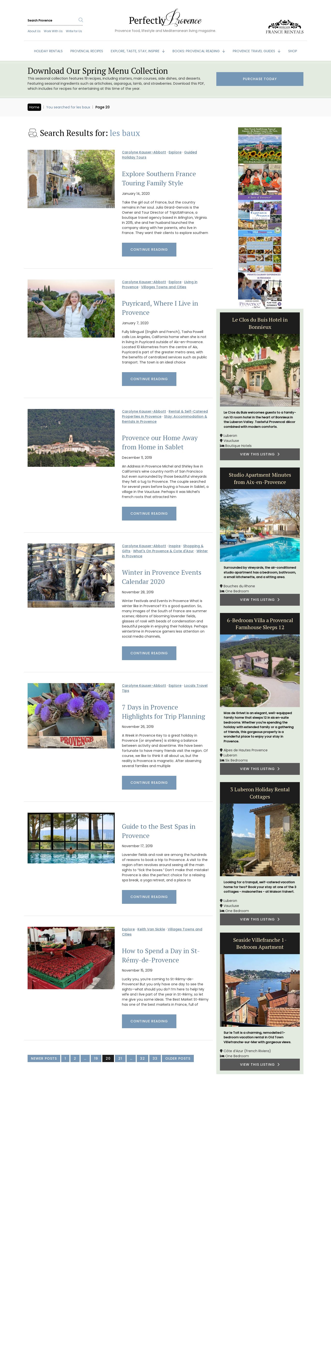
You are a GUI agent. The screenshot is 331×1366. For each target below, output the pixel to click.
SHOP (292, 51)
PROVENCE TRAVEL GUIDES (254, 51)
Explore (175, 152)
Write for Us (74, 31)
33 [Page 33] (155, 1058)
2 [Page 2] (75, 1058)
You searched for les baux (68, 107)
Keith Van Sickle (151, 929)
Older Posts (177, 1058)
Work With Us (53, 31)
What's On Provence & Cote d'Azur (163, 551)
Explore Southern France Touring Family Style (159, 178)
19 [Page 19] (96, 1058)
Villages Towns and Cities (163, 287)
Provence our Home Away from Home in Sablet (160, 442)
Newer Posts (44, 1058)
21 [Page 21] (120, 1058)
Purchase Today (260, 78)
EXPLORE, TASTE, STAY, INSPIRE (135, 51)
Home (34, 107)
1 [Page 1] (65, 1058)
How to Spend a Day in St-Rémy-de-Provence (161, 955)
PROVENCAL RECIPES (86, 51)
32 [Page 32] (142, 1058)
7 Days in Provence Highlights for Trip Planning (163, 712)
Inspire (175, 545)
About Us (34, 31)
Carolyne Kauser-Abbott (144, 152)
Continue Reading (149, 249)
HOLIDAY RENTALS (48, 51)
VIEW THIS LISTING (260, 454)
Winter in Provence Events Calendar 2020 (161, 577)
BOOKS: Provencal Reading (197, 51)
